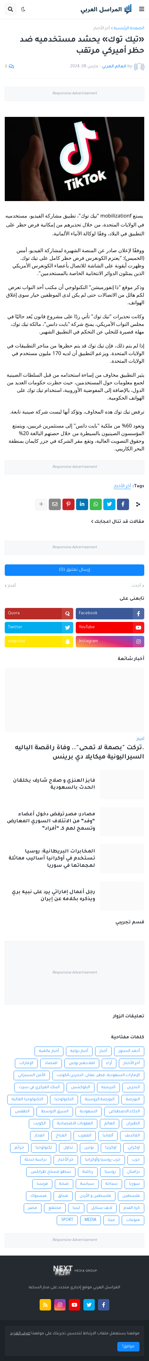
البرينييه (108, 1087)
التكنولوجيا (64, 1099)
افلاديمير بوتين (82, 1063)
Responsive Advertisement (74, 94)
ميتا (111, 1220)
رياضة (87, 1172)
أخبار (103, 1051)
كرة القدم (132, 1208)
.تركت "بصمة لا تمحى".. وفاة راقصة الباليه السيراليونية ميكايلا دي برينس (79, 753)
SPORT (67, 1220)
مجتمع (55, 1208)
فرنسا (42, 1184)
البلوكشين (80, 1087)
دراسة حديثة (36, 1160)
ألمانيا (108, 1136)
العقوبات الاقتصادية (75, 1124)
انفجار (39, 1136)
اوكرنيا (110, 1148)
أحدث (136, 586)
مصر (32, 1208)
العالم (109, 1124)
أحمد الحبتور (129, 1051)
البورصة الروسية (99, 1099)
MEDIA (90, 1220)
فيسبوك (38, 1196)
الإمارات (26, 1063)
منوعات (133, 1220)
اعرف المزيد (20, 1333)
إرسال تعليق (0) (74, 570)
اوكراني (134, 1148)
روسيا (110, 1172)
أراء (109, 1063)
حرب (136, 1160)
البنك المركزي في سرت (39, 1087)
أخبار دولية (79, 1051)
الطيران (133, 1124)
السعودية (88, 1111)
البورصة (133, 1099)
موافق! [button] (128, 1346)
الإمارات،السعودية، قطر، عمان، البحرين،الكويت (98, 1075)
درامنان (133, 1172)
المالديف (132, 1136)
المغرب (84, 1136)
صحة (64, 1184)
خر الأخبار (66, 1160)
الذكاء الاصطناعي (124, 1111)
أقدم (12, 586)
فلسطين (131, 1196)
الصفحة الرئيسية (129, 28)
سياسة (87, 1184)
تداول (68, 1148)
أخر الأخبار (102, 28)
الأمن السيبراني (31, 1075)
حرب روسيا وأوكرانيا (102, 1160)
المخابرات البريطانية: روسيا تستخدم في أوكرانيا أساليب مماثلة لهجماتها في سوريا (52, 858)
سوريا (134, 1184)
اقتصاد (51, 1063)
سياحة (112, 1184)
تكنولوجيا (44, 1148)
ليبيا (76, 1208)
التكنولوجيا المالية (27, 1099)
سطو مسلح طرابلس (51, 1172)
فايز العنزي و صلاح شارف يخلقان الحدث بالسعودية (54, 784)
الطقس (22, 1111)
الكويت (39, 1124)
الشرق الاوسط (54, 1111)
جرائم (19, 1148)
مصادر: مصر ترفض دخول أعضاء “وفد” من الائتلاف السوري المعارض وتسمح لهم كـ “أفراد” (51, 821)
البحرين (133, 1087)
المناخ (61, 1136)
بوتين (89, 1148)
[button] (141, 9)
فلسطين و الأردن (95, 1196)
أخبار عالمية (49, 1051)
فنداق (63, 1196)
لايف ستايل (101, 1208)
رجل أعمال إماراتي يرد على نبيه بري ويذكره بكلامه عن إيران (53, 896)
